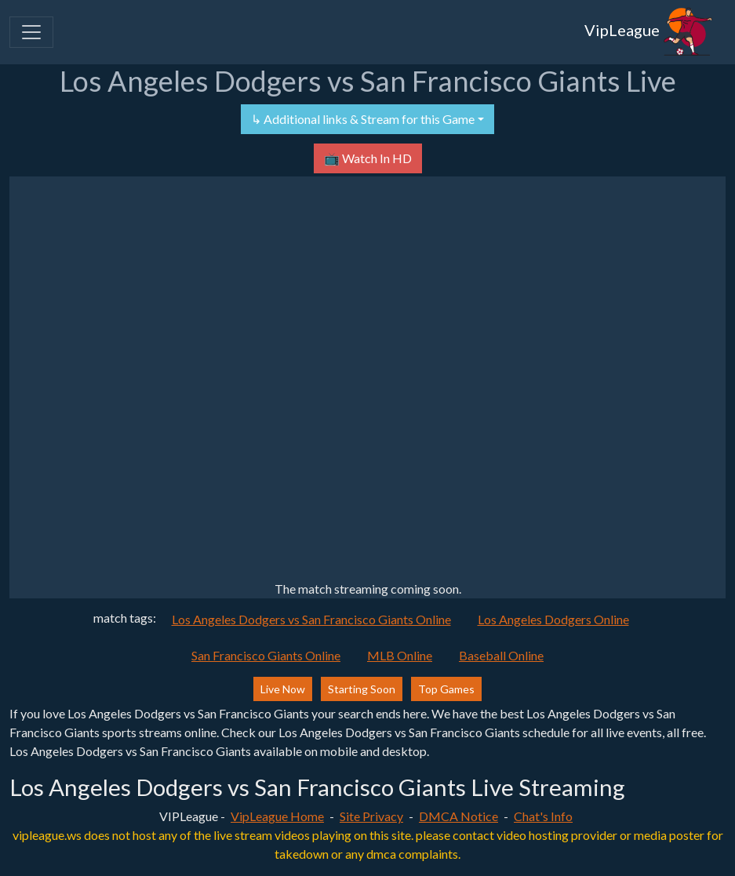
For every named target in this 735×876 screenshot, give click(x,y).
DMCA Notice (458, 816)
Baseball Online (501, 655)
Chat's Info (543, 816)
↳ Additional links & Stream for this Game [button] (363, 118)
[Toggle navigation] (31, 32)
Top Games (446, 689)
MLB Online (399, 655)
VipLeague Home (277, 816)
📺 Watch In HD (368, 158)
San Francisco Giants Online (265, 655)
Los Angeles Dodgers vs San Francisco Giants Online (311, 619)
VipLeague (648, 32)
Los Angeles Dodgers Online (553, 619)
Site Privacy (371, 816)
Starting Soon (361, 689)
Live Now (282, 689)
